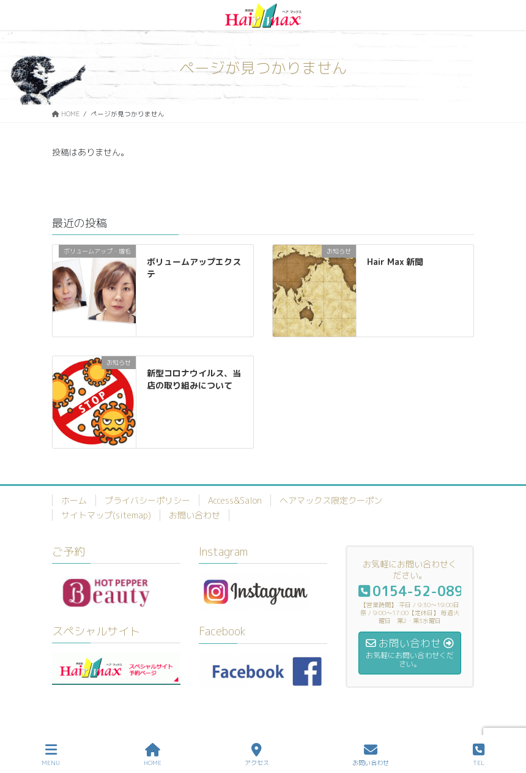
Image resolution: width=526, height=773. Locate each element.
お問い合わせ (194, 515)
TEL (478, 755)
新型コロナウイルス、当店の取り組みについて (194, 379)
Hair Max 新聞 (395, 261)
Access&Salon (235, 500)
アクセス (257, 755)
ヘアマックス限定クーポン (331, 500)
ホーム (74, 500)
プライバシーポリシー (147, 500)
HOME (152, 755)
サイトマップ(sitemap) (106, 515)
